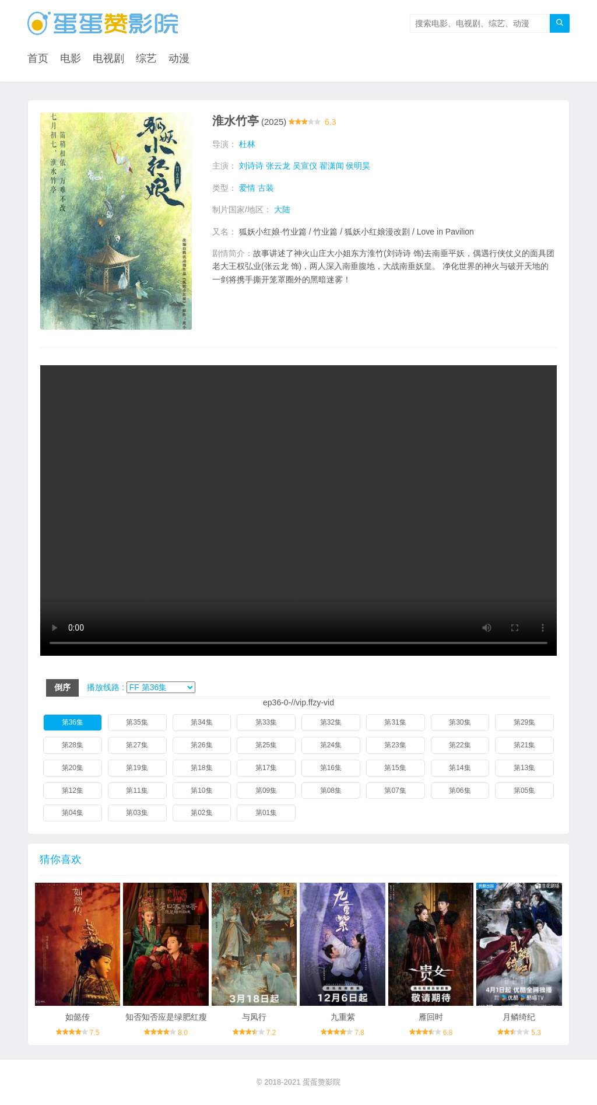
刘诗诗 (251, 165)
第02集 (201, 813)
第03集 (137, 813)
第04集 (72, 813)
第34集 (201, 722)
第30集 (459, 722)
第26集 (201, 745)
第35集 (137, 722)
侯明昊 (358, 165)
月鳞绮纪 (519, 1017)
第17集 (266, 768)
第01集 (266, 813)
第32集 (331, 722)
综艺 (146, 58)
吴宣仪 (305, 165)
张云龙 (278, 165)
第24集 (331, 745)
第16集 (331, 768)
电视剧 (108, 58)
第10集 (201, 790)
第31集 (395, 722)
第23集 (395, 745)
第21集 (524, 745)
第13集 (524, 768)
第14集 (459, 768)
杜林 (247, 144)
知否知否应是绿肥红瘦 (166, 1017)
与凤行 (254, 1017)
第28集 (72, 745)
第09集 (266, 790)
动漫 (178, 58)
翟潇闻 (331, 165)
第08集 (331, 790)
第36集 (72, 722)
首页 (37, 58)
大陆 (282, 209)
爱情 (247, 188)
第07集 (395, 790)
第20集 (72, 768)
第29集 (524, 722)
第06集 (459, 790)
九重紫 (343, 1017)
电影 (70, 58)
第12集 (72, 790)
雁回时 (431, 1017)
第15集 (395, 768)
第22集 (459, 745)
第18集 (201, 768)
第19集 (137, 768)
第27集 (137, 745)
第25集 (266, 745)
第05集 (524, 790)
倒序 (62, 687)
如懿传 (77, 1017)
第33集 (266, 722)
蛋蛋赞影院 (321, 1082)
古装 (266, 188)
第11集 (137, 790)
